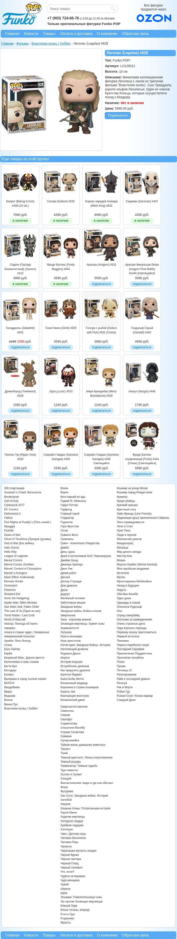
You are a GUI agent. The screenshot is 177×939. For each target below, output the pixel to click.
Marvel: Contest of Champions (22, 568)
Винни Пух (11, 704)
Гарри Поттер (69, 505)
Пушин (121, 666)
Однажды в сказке (128, 602)
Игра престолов (70, 640)
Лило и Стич (125, 526)
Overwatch (10, 585)
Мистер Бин (124, 556)
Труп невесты (69, 770)
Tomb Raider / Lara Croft (19, 615)
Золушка (65, 632)
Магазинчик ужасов (129, 539)
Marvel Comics (13, 560)
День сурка (67, 551)
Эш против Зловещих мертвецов (81, 901)
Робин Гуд (123, 691)
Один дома (124, 598)
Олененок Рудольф (129, 606)
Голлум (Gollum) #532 (61, 201)
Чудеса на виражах (72, 876)
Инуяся (65, 657)
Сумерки (65, 736)
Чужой (64, 884)
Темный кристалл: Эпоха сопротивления (86, 757)
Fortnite (9, 530)
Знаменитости (69, 628)
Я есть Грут (67, 914)
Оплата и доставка (76, 34)
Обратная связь (135, 34)
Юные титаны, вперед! (75, 909)
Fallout (8, 517)
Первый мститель (128, 636)
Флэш (64, 787)
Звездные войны (71, 606)
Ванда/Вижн (12, 687)
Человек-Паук (69, 842)
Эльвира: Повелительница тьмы (81, 897)
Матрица (122, 547)
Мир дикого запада (129, 551)
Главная (12, 34)
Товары (49, 34)
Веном (8, 700)
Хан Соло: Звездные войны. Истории (84, 795)
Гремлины (66, 539)
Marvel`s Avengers (15, 573)
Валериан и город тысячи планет (25, 679)
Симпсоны (67, 710)
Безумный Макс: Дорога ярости (24, 657)
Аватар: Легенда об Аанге (20, 623)
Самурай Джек (126, 700)
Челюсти (65, 846)
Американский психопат (19, 636)
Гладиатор (67, 517)
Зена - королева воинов (75, 619)
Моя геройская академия (133, 568)
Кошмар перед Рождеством (134, 492)
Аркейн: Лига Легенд (17, 640)
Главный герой (69, 513)
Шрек (63, 893)
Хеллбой (66, 799)
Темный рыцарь (70, 761)
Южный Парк (68, 905)
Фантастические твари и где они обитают (86, 783)
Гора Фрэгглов (69, 526)
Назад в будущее (128, 585)
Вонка (64, 488)
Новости (31, 34)
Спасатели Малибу (72, 727)
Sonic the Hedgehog (16, 598)
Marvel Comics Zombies (19, 564)
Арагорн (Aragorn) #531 (101, 264)
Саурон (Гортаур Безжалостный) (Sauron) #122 (20, 269)
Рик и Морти (125, 687)
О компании (107, 34)
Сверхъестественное (73, 706)
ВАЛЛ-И (9, 683)
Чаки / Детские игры (73, 833)
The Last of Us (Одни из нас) (22, 611)
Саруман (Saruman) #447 (142, 201)
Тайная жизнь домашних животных (82, 744)
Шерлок (65, 888)
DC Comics (11, 509)
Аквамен (9, 628)
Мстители (123, 573)
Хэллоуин (66, 829)
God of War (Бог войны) (19, 543)
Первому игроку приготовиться (136, 632)
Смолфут (66, 719)
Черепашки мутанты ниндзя (78, 850)
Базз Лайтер (12, 649)
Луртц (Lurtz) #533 (61, 391)
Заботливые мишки (72, 602)
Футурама (66, 791)
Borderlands (11, 496)
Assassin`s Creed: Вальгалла (22, 492)
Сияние (65, 715)
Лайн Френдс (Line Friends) (134, 513)
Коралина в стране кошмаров (79, 687)
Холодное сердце (71, 821)
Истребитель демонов (74, 666)
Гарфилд (66, 509)
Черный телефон (71, 867)
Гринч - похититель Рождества (79, 543)
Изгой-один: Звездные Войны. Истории (85, 645)
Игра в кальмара (71, 636)
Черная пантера (70, 859)
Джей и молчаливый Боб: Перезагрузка (85, 556)
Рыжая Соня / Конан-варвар (135, 695)
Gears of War (12, 535)
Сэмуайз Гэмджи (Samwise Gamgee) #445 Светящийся (101, 459)
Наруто (121, 590)
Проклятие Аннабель (130, 657)
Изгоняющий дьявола (74, 649)
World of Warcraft (15, 619)
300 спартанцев (14, 488)
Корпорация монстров (74, 695)
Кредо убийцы (126, 501)
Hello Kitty (10, 551)
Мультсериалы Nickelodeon (134, 581)
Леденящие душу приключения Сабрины (143, 517)
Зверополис (68, 615)
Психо (121, 661)
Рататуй (122, 683)
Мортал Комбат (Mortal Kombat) (137, 564)
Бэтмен (9, 674)
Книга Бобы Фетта (72, 679)
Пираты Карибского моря (133, 645)
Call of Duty (11, 501)
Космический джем (72, 700)
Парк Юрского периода (131, 628)
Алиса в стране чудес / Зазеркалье (26, 632)
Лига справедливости (130, 522)
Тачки (64, 753)
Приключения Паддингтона (134, 653)
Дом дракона (68, 585)
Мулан (121, 577)
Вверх (8, 691)
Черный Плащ (69, 863)
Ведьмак (9, 695)
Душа (64, 590)
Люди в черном (126, 535)
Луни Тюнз (123, 530)
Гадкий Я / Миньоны (73, 501)
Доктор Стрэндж (70, 581)
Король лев (67, 691)
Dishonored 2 (12, 513)
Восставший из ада (72, 496)
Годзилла (66, 522)
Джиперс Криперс (71, 564)
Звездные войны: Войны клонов (80, 611)
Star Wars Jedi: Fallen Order (21, 606)
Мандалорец (125, 543)
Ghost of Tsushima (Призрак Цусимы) (27, 539)
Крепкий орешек (127, 505)
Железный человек (72, 598)
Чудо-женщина (69, 880)
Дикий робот (68, 573)
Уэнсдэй (65, 778)
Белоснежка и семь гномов (21, 661)
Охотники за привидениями (134, 619)
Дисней (65, 577)
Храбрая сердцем (71, 825)
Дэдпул (65, 594)
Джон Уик (66, 568)
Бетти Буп (10, 666)
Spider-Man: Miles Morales (20, 602)
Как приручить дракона (75, 670)
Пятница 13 (124, 670)
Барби (8, 653)
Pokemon (10, 590)
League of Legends (16, 556)
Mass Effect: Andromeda (19, 577)
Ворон (64, 492)
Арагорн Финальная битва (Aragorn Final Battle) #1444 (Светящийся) (142, 269)
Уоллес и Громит (71, 774)
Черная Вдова (69, 854)
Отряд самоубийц (128, 615)
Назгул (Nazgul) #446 (142, 391)
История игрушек (71, 661)
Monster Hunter (13, 581)
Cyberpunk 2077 (14, 505)
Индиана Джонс (70, 653)
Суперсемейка (69, 740)
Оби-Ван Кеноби (127, 594)
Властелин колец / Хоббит (21, 708)
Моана (121, 560)
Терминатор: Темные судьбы (78, 765)
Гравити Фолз (69, 535)
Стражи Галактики (72, 732)
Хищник (65, 804)
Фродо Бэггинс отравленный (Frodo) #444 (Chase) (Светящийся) (142, 459)
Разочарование (126, 674)
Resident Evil (12, 594)
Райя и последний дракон (133, 679)
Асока (8, 645)
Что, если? (67, 871)
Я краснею (67, 918)
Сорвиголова (68, 723)
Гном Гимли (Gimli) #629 (60, 328)
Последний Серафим (130, 649)
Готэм (64, 530)
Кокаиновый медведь (74, 683)
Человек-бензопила (73, 838)
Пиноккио (123, 640)
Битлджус (10, 670)
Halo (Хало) (11, 547)
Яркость (65, 922)
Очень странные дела (131, 623)
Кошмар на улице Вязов (132, 488)
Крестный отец (126, 509)
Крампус (122, 496)
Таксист (65, 749)
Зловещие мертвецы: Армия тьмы (82, 623)
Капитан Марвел (71, 674)
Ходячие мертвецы (72, 816)
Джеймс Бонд (69, 560)
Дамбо (64, 547)
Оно (119, 611)
